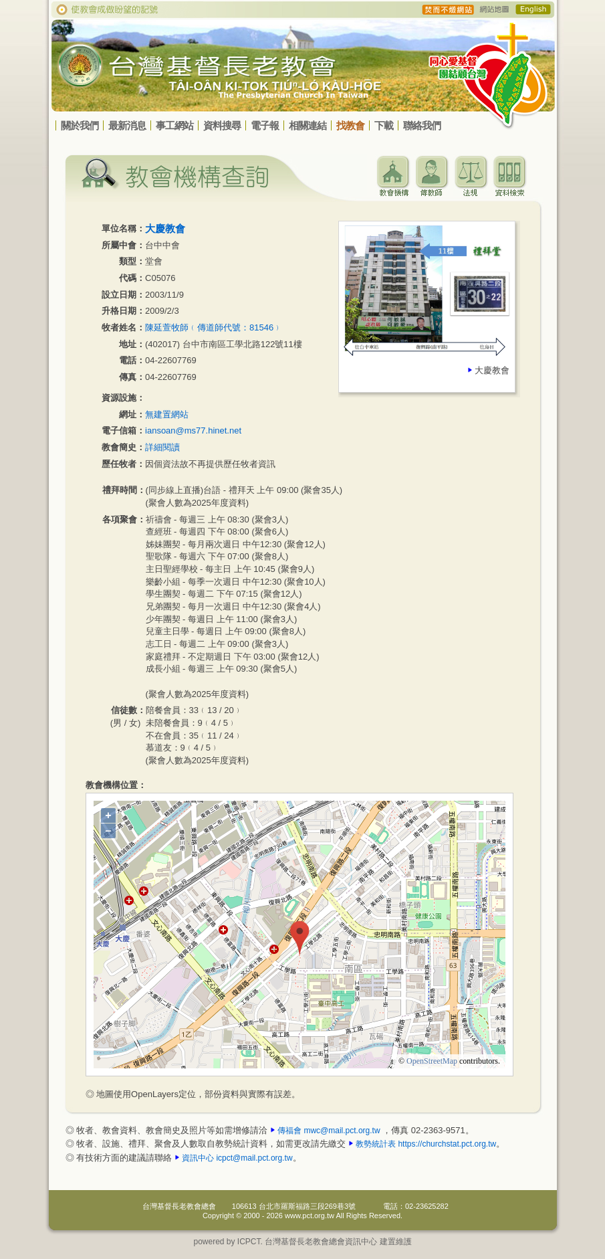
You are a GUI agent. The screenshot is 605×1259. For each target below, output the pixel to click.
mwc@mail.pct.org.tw (342, 1130)
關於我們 (79, 125)
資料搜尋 (222, 125)
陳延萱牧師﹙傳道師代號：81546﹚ (213, 327)
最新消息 (127, 125)
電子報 (265, 125)
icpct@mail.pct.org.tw (254, 1158)
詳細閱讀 (162, 447)
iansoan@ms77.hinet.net (193, 430)
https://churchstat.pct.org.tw (447, 1144)
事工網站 (174, 125)
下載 (383, 125)
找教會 (350, 125)
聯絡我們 (422, 125)
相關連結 (307, 125)
